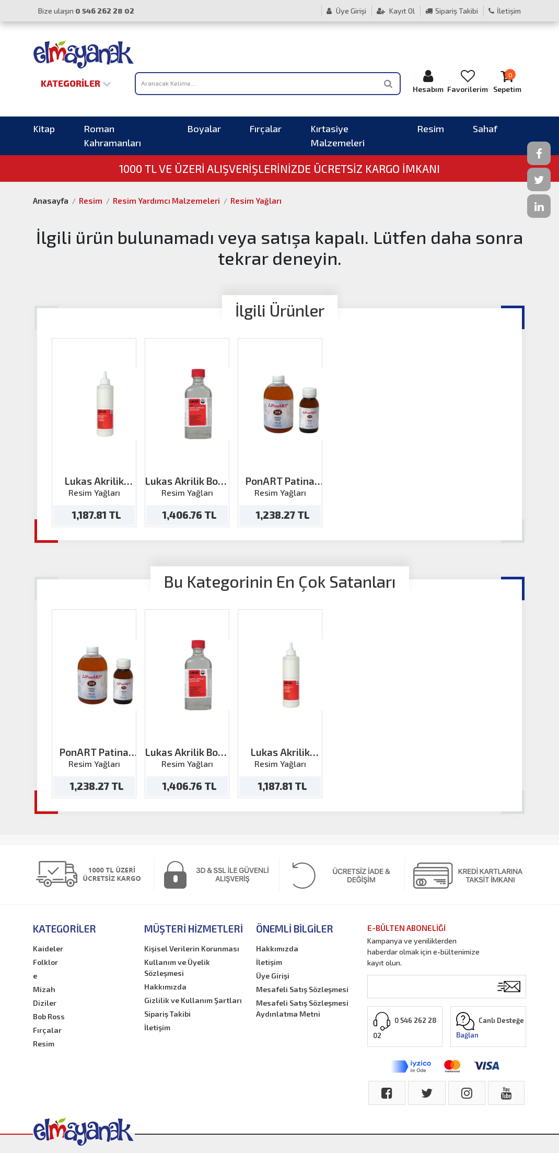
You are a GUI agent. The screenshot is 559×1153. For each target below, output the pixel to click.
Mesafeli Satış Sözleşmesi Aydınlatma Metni (302, 1008)
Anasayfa (50, 200)
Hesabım (428, 81)
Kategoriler (76, 83)
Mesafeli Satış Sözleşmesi (302, 989)
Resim (430, 128)
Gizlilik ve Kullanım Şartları (193, 1000)
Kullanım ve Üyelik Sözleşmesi (177, 967)
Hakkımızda (165, 986)
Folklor (45, 962)
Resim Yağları (256, 200)
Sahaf (485, 128)
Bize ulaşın (86, 10)
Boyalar (204, 128)
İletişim (504, 10)
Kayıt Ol (396, 10)
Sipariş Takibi (451, 10)
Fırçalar (266, 128)
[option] (94, 432)
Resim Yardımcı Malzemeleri (166, 200)
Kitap (44, 128)
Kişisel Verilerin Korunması (191, 948)
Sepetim (507, 81)
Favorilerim (467, 81)
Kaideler (48, 948)
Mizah (44, 989)
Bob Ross (49, 1016)
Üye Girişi (346, 10)
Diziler (44, 1002)
